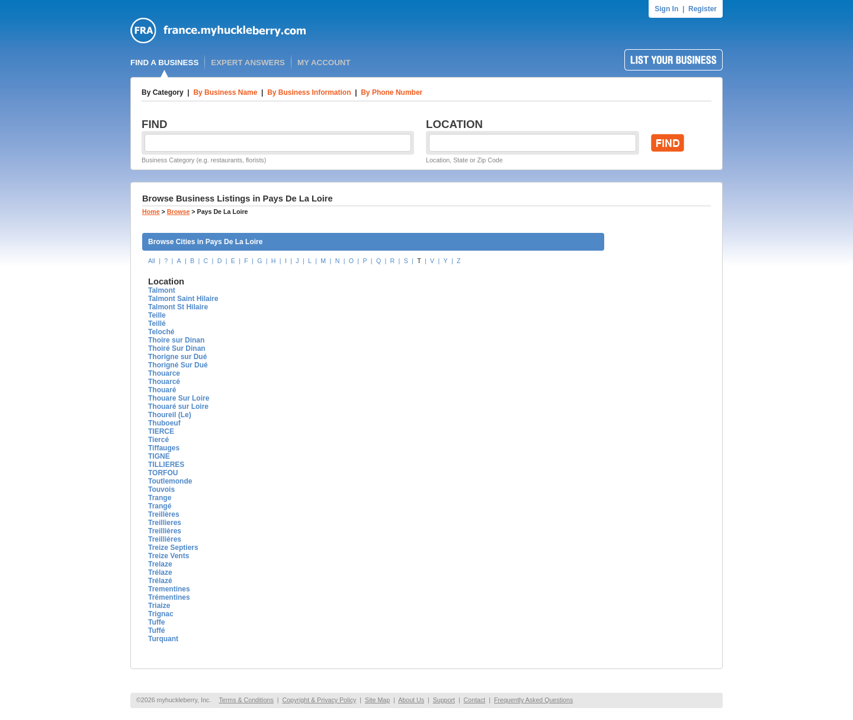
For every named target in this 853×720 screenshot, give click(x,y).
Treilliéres (164, 539)
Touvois (161, 489)
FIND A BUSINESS (164, 62)
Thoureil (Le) (169, 415)
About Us (411, 699)
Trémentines (169, 597)
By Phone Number (391, 92)
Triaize (159, 605)
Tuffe (156, 622)
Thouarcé (164, 381)
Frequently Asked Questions (533, 699)
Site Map (377, 699)
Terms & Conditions (246, 699)
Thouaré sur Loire (178, 406)
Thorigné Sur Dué (178, 365)
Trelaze (160, 564)
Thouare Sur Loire (178, 398)
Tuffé (156, 630)
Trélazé (160, 581)
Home (151, 211)
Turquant (163, 639)
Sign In (666, 9)
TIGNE (159, 456)
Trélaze (160, 572)
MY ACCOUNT (324, 62)
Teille (157, 315)
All (151, 260)
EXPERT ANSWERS (248, 62)
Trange (159, 498)
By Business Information (309, 92)
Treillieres (164, 523)
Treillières (164, 531)
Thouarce (164, 373)
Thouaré (162, 390)
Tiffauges (163, 448)
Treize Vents (168, 556)
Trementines (169, 589)
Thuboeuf (164, 423)
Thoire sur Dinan (176, 340)
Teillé (157, 323)
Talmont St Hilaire (178, 307)
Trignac (161, 614)
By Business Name (225, 92)
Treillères (163, 514)
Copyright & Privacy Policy (319, 699)
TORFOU (163, 473)
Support (444, 699)
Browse (178, 211)
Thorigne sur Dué (177, 357)
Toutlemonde (170, 481)
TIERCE (161, 431)
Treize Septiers (173, 547)
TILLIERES (166, 464)
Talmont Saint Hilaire (183, 299)
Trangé (159, 506)
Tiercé (158, 440)
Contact (475, 699)
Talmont (161, 290)
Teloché (161, 332)
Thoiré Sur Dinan (177, 348)
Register (702, 9)
